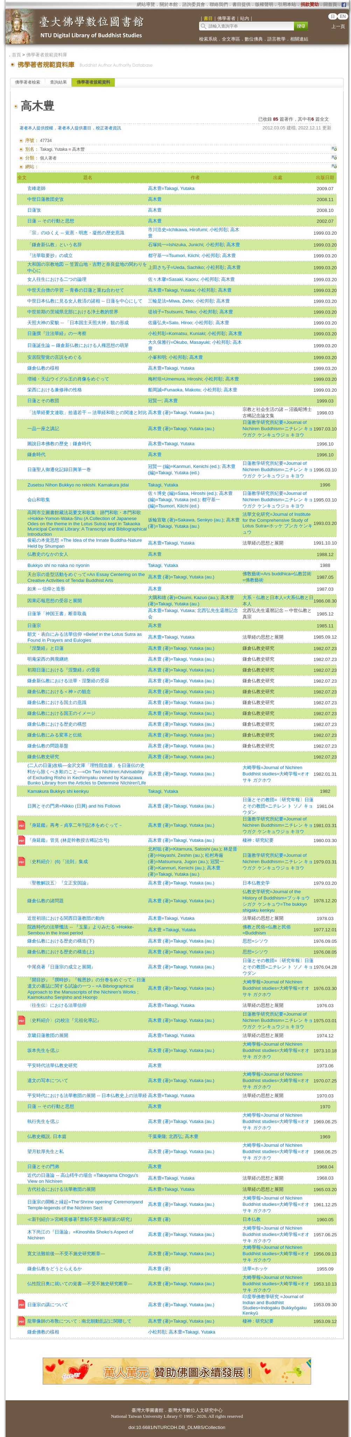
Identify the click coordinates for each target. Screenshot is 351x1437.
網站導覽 (146, 4)
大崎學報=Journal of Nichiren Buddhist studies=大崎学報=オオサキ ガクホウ (276, 774)
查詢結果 (58, 82)
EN (343, 16)
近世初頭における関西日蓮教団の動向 (66, 918)
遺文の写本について (47, 1080)
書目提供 (241, 4)
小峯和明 (157, 357)
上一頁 (338, 26)
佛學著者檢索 (27, 82)
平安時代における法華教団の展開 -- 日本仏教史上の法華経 (87, 1095)
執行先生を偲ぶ (43, 1121)
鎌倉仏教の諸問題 (45, 900)
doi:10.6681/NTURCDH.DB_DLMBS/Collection (176, 1427)
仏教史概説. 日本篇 (46, 1136)
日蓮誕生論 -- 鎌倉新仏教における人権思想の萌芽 (77, 345)
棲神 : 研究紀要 (258, 840)
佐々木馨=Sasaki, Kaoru (173, 279)
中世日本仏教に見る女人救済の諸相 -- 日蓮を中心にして (84, 301)
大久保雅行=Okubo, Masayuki (179, 342)
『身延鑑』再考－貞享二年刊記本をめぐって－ (75, 825)
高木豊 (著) (159, 1219)
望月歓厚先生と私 (45, 1151)
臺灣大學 (141, 1410)
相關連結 (299, 39)
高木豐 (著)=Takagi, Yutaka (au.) (181, 1321)
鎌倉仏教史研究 (43, 756)
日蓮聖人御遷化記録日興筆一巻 (59, 469)
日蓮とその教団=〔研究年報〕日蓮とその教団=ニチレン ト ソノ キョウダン (278, 806)
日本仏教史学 (256, 882)
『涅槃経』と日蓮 (45, 648)
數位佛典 (254, 39)
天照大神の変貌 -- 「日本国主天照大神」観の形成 (77, 322)
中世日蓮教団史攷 (45, 199)
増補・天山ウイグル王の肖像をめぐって (68, 379)
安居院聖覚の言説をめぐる (54, 357)
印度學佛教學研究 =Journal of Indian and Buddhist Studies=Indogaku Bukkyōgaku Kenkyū (275, 1305)
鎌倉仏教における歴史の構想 (56, 724)
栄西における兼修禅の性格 (54, 389)
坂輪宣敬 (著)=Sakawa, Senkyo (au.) (186, 519)
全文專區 (231, 39)
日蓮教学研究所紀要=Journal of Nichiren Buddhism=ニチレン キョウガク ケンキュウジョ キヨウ (278, 428)
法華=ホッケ (255, 1268)
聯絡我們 (219, 4)
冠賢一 (155, 400)
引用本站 (287, 4)
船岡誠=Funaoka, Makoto (174, 389)
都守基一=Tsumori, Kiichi (173, 255)
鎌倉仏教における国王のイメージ (61, 713)
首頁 (16, 54)
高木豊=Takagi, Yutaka (171, 188)
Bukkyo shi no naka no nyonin (58, 565)
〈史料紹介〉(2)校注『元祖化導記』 (64, 1020)
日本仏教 (252, 1219)
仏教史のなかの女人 (47, 554)
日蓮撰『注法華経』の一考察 (56, 333)
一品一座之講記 (43, 428)
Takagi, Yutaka (163, 485)
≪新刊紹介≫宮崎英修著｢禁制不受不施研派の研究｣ (79, 1219)
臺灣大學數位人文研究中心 (195, 1410)
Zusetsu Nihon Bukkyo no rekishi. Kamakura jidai (78, 485)
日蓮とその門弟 (43, 1166)
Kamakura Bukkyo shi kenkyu (58, 791)
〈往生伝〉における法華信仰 (56, 1005)
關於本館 (169, 4)
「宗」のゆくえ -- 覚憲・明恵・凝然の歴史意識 (75, 232)
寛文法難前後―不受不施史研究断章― (66, 1253)
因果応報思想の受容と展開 (54, 600)
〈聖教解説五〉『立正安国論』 (59, 882)
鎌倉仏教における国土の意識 (56, 702)
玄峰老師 (36, 188)
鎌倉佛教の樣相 (43, 1332)
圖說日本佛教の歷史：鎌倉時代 (59, 443)
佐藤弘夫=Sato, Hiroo (170, 322)
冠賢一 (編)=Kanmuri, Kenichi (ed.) (183, 466)
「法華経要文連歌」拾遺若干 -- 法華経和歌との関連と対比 (87, 412)
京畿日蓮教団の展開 (47, 1035)
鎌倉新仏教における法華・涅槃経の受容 (68, 680)
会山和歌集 (38, 499)
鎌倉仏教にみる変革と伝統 (54, 735)
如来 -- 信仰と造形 (46, 588)
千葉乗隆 (157, 1136)
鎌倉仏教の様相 (43, 368)
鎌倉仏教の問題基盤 (47, 745)
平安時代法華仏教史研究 (52, 1065)
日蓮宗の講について (47, 1304)
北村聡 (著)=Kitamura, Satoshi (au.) (184, 849)
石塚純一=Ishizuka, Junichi (175, 244)
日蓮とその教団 (43, 400)
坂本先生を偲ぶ (43, 1050)
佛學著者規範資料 (93, 82)
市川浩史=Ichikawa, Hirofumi (177, 229)
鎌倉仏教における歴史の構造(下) (60, 941)
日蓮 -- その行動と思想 (50, 220)
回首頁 (330, 4)
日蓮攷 (34, 210)
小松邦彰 (219, 229)
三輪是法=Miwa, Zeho (170, 301)
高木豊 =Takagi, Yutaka (172, 929)
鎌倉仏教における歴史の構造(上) (60, 951)
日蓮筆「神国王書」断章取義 (56, 613)
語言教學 (276, 39)
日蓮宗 (34, 625)
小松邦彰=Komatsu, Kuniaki (176, 333)
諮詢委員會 (193, 4)
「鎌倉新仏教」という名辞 (54, 244)
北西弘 (175, 1136)
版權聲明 (264, 4)
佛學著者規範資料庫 (46, 54)
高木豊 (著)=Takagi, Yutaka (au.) (181, 412)
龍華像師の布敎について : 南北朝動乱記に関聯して (79, 1321)
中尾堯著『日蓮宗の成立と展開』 (61, 966)
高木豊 (155, 199)
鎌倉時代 (36, 454)
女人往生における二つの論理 (56, 279)
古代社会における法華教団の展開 (61, 1189)
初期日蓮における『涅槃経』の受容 (63, 670)
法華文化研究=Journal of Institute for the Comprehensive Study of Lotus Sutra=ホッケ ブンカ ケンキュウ (278, 523)
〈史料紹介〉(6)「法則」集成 (57, 861)
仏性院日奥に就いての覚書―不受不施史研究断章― (79, 1283)
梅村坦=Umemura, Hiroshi (175, 379)
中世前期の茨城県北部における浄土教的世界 (72, 311)
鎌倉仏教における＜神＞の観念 (59, 691)
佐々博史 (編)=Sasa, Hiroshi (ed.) (182, 493)
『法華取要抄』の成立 (50, 255)
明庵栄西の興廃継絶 (47, 659)
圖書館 (156, 1410)
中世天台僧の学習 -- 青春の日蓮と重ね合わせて (75, 290)
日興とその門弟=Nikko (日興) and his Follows (73, 806)
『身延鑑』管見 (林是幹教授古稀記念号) (68, 840)
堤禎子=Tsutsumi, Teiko (172, 311)
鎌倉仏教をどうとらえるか (54, 1268)
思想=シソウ (255, 941)
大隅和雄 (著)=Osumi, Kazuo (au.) (183, 597)
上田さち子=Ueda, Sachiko (176, 267)
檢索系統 (208, 39)
